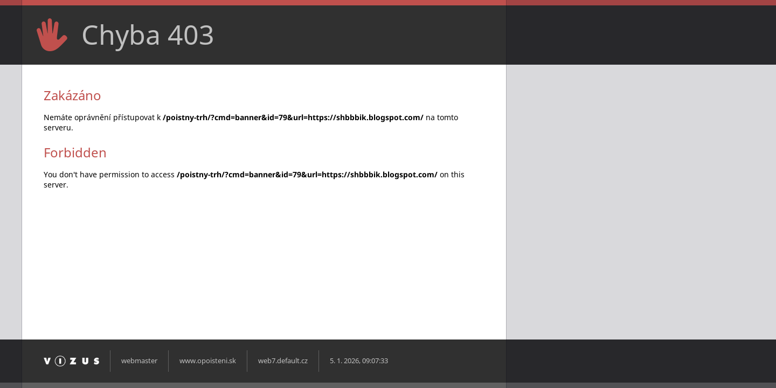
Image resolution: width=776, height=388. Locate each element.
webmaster (139, 360)
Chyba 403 (147, 34)
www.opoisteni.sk (207, 360)
